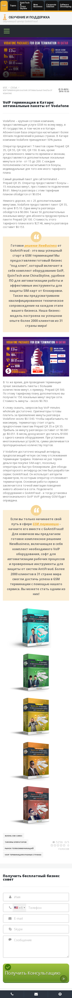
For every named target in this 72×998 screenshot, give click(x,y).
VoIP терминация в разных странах (23, 854)
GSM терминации (46, 524)
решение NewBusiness (41, 245)
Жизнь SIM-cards (13, 836)
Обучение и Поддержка (29, 17)
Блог (5, 87)
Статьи (14, 87)
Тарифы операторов (15, 842)
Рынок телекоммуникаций (19, 848)
